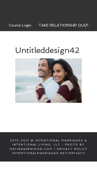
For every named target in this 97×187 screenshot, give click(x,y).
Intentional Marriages (48, 10)
